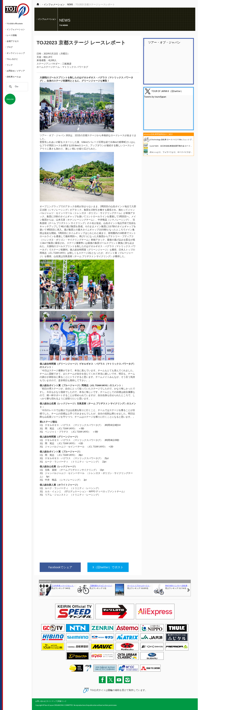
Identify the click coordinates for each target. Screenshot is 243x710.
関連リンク (62, 701)
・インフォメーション (15, 29)
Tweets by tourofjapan (155, 96)
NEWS (70, 4)
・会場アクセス (12, 41)
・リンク (9, 65)
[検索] (16, 87)
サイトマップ (52, 701)
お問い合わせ (40, 701)
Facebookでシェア (60, 567)
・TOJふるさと (11, 59)
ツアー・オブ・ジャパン (164, 42)
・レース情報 (11, 35)
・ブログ (9, 47)
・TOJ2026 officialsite (14, 23)
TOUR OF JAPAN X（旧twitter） (167, 91)
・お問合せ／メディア (15, 70)
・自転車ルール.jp (13, 76)
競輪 (110, 690)
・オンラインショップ (15, 53)
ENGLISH (10, 99)
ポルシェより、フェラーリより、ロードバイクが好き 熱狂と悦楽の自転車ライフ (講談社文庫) (189, 152)
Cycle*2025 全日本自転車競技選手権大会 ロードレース (173, 146)
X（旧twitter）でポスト (108, 567)
